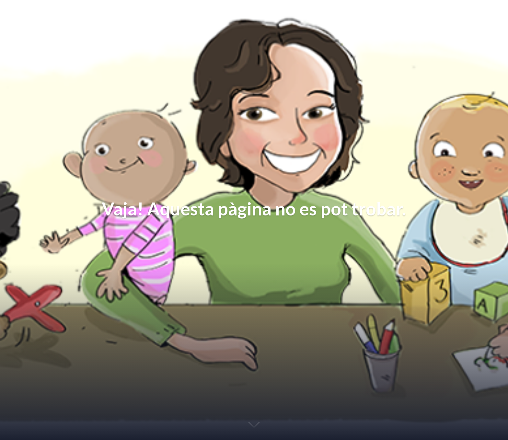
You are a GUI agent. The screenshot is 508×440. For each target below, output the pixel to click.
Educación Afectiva (52, 12)
